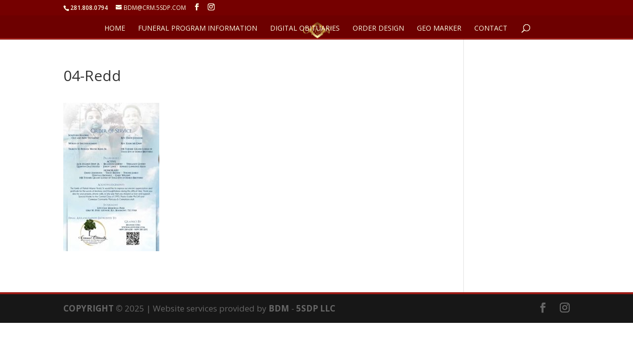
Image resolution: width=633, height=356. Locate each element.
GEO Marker (439, 29)
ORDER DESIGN (378, 29)
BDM (279, 308)
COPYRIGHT (88, 308)
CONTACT (490, 29)
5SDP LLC (315, 308)
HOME (114, 29)
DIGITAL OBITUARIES (305, 29)
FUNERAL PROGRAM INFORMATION (197, 29)
